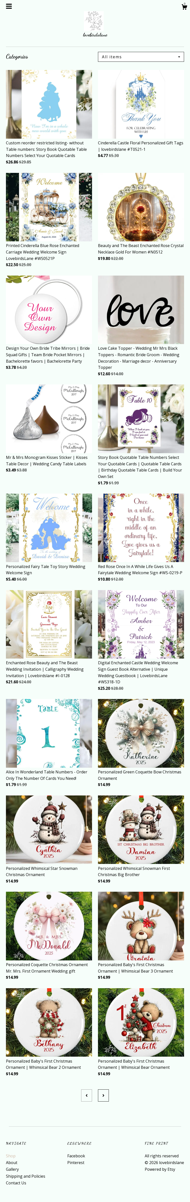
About (11, 1162)
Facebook (76, 1156)
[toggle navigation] (9, 6)
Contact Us (16, 1183)
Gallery (12, 1169)
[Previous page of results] (86, 1095)
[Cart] (184, 7)
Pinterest (75, 1162)
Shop (11, 1156)
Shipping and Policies (25, 1176)
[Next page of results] (103, 1095)
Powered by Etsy (160, 1169)
